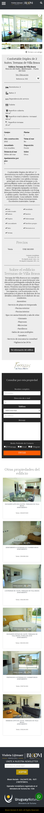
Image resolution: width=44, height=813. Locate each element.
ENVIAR (22, 453)
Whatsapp (10, 447)
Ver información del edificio (22, 350)
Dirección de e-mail (22, 398)
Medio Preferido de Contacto (22, 443)
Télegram (34, 447)
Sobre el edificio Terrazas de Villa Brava (22, 272)
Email (23, 447)
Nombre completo (22, 389)
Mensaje (22, 420)
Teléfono (22, 407)
